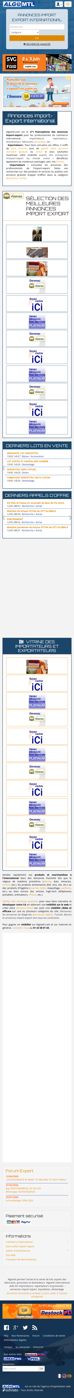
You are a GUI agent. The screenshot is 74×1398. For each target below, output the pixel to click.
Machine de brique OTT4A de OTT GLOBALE (31, 511)
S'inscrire (38, 1347)
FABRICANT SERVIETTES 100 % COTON (28, 477)
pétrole (47, 881)
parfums (66, 888)
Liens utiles (50, 1293)
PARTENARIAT (15, 519)
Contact (8, 1347)
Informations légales (15, 1340)
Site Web (11, 1255)
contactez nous (20, 927)
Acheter (36, 1293)
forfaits (60, 161)
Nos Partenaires (20, 1335)
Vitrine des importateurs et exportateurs (37, 646)
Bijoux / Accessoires (33, 456)
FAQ (6, 1335)
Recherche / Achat (16, 178)
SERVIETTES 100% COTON (21, 469)
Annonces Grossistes (18, 1293)
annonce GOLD (24, 907)
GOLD (39, 151)
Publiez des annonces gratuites (20, 901)
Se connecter (23, 1347)
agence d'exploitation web (56, 1386)
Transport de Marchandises (21, 1259)
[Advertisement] (37, 564)
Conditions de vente (54, 1335)
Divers (25, 472)
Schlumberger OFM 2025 (19, 1200)
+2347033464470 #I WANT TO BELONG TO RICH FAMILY (36, 1179)
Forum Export (19, 1171)
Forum (36, 1335)
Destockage (28, 464)
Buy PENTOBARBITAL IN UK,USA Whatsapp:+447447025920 (23, 1190)
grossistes (40, 141)
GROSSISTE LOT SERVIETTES (22, 453)
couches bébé (38, 888)
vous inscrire (18, 148)
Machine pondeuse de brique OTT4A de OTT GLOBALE (37, 527)
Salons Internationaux (18, 1250)
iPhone (32, 894)
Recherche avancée (36, 44)
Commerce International (19, 1241)
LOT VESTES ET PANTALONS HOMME (27, 461)
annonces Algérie (43, 914)
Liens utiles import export (20, 1246)
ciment (6, 884)
